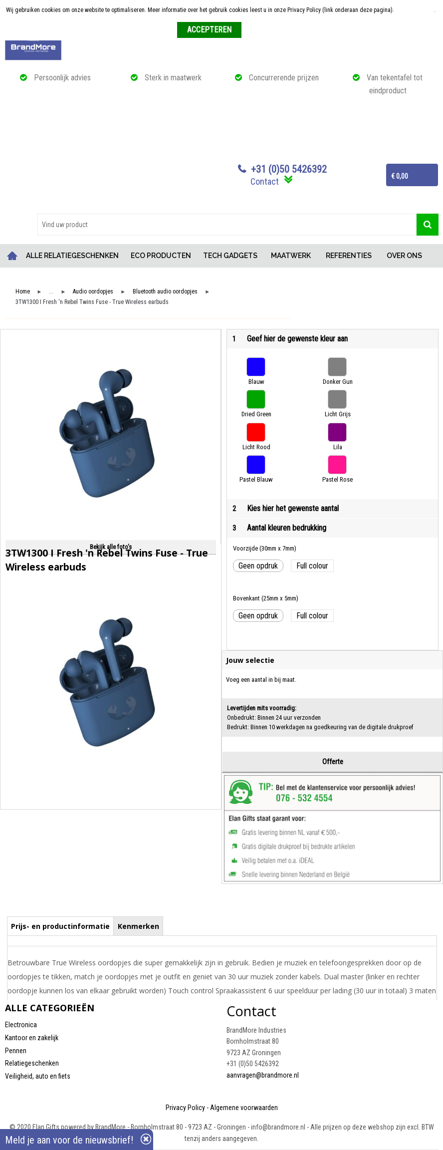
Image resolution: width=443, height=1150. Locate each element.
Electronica (21, 1025)
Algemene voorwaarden (244, 1107)
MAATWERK (291, 256)
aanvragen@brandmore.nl (262, 1075)
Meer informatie (415, 9)
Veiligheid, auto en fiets (37, 1076)
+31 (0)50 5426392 (289, 169)
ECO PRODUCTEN (161, 256)
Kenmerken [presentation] (138, 926)
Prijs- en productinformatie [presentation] (60, 926)
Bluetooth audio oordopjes (165, 291)
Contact (264, 181)
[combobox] (227, 225)
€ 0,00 (399, 176)
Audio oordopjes (93, 291)
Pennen (15, 1051)
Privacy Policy (185, 1107)
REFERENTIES (349, 256)
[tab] (60, 925)
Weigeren (256, 30)
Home (12, 256)
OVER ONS (404, 256)
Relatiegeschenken (32, 1063)
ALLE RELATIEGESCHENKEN (72, 256)
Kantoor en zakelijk (31, 1038)
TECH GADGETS (230, 256)
